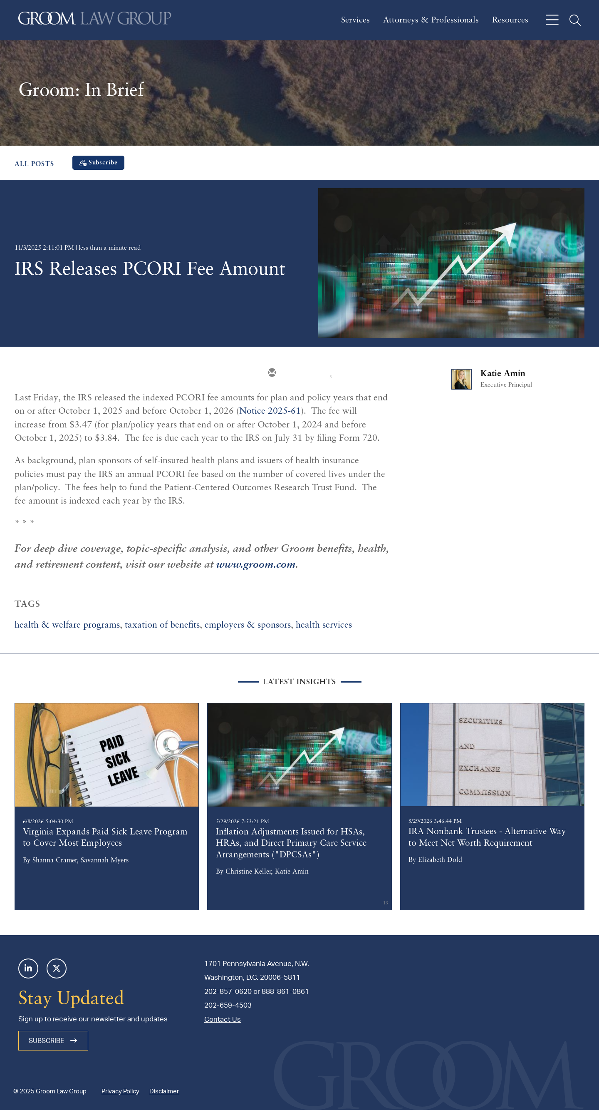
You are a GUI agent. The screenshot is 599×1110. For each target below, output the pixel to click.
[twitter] (296, 373)
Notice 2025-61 (270, 411)
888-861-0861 (285, 991)
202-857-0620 (228, 991)
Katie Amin (502, 374)
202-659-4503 (228, 1005)
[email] (271, 373)
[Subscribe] (98, 163)
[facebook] (346, 373)
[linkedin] (321, 373)
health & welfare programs (67, 625)
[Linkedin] (28, 968)
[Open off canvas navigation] (552, 20)
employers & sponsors (248, 625)
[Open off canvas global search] (575, 20)
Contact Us (222, 1019)
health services (324, 625)
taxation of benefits (162, 625)
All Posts (34, 164)
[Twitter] (57, 968)
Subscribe (53, 1040)
